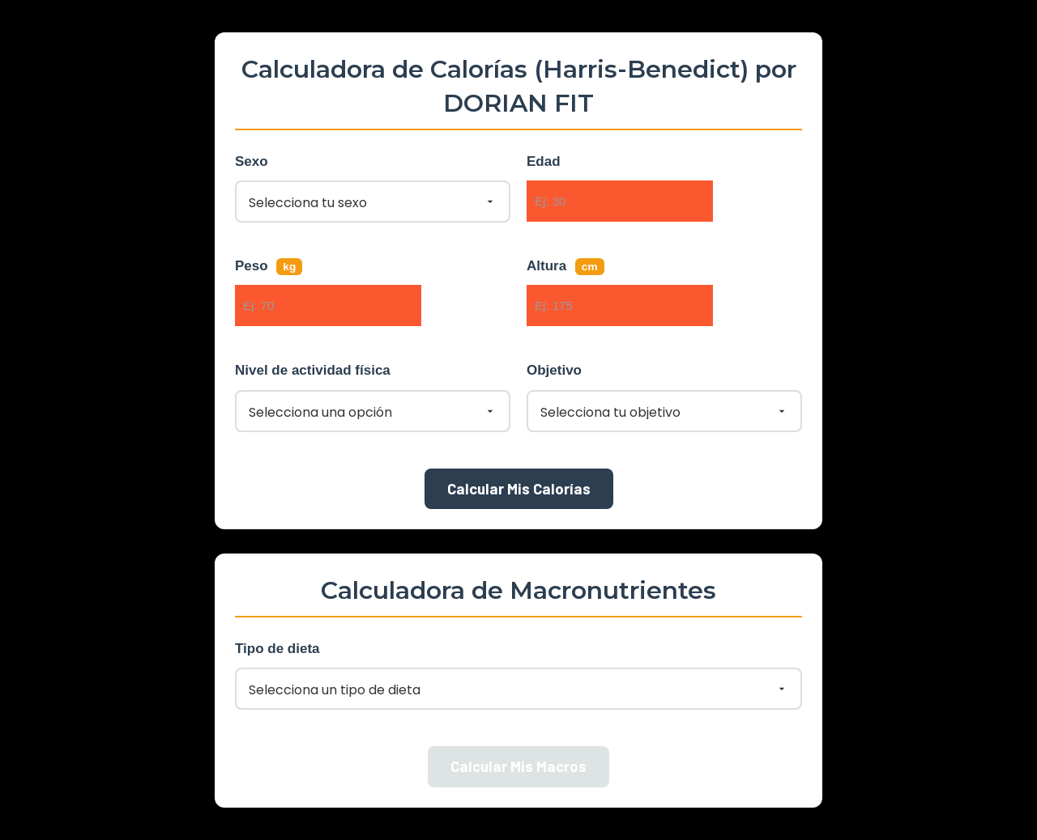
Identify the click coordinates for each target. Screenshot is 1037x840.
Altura (565, 266)
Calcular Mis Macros (518, 766)
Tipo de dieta (277, 648)
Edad (544, 161)
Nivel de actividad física (312, 370)
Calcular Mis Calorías (519, 488)
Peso (268, 266)
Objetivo (554, 370)
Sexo (251, 161)
